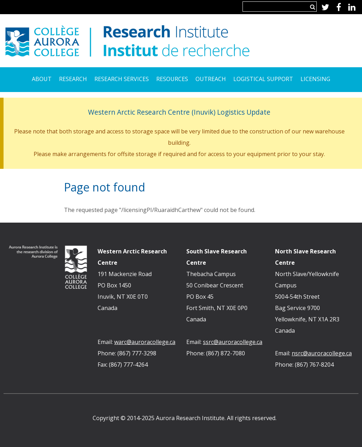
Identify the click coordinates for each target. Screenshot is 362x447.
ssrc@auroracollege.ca (232, 342)
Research (73, 79)
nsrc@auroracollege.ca (322, 353)
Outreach (210, 79)
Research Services (121, 79)
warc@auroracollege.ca (144, 342)
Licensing (315, 79)
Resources (172, 79)
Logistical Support (263, 79)
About (42, 79)
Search (312, 6)
